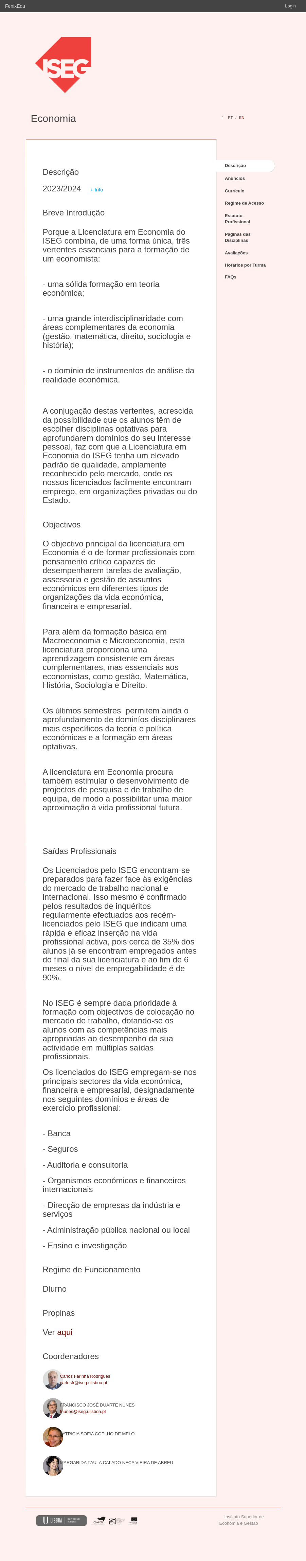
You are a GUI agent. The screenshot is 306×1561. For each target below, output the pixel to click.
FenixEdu (15, 6)
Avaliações (236, 252)
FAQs (230, 276)
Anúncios (235, 178)
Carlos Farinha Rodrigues (85, 1376)
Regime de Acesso (244, 203)
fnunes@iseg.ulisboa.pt (83, 1411)
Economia (53, 118)
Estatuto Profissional (237, 219)
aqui (64, 1332)
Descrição (235, 165)
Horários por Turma (245, 265)
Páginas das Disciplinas (238, 237)
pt (230, 118)
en (241, 118)
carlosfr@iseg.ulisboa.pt (83, 1382)
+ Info (96, 189)
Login (290, 5)
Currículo (235, 190)
